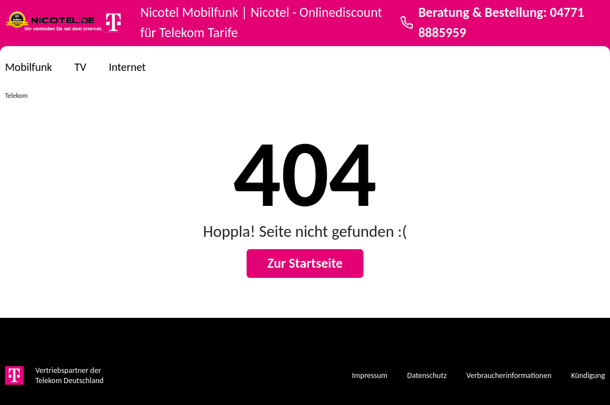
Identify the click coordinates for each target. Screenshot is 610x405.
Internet (127, 67)
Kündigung (588, 375)
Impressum (370, 375)
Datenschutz (427, 375)
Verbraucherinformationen (509, 375)
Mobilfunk (28, 67)
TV (81, 67)
